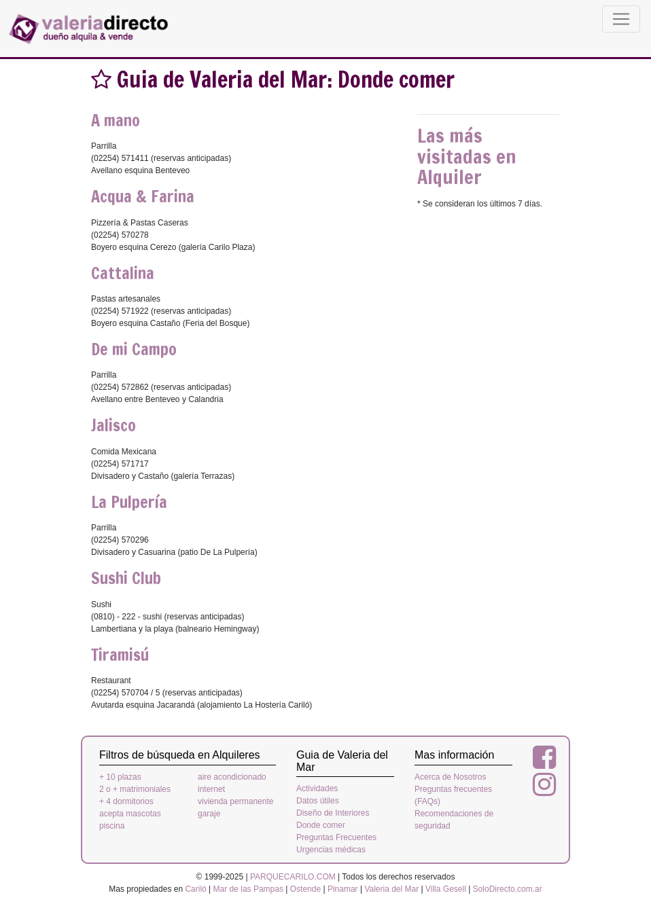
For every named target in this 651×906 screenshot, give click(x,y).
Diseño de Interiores (332, 813)
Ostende (305, 889)
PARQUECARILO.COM (293, 877)
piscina (111, 826)
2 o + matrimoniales (135, 789)
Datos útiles (317, 800)
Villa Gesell (445, 889)
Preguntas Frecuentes (336, 837)
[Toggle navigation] (621, 19)
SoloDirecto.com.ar (507, 889)
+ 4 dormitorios (126, 801)
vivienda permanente (235, 801)
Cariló (195, 889)
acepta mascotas (130, 813)
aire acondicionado (232, 777)
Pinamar (343, 889)
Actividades (317, 788)
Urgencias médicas (331, 849)
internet (211, 789)
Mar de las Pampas (248, 889)
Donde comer (320, 825)
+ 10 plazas (120, 777)
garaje (209, 813)
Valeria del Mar (391, 889)
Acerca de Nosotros (450, 777)
